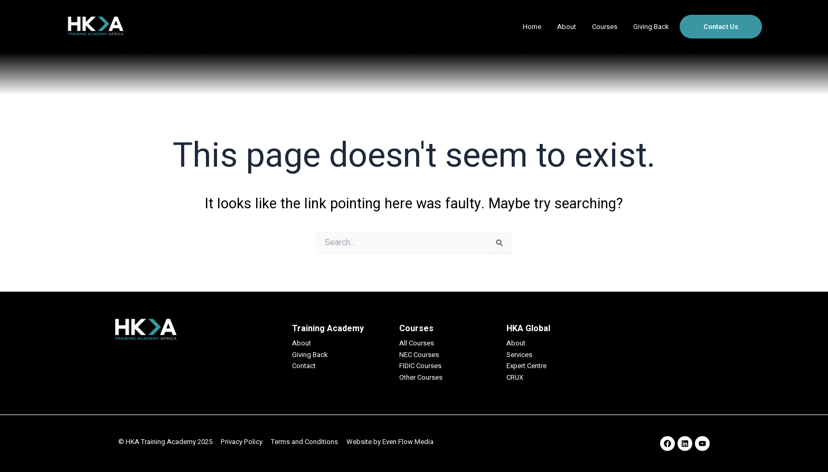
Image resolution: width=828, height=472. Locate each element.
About (566, 27)
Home (532, 27)
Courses (604, 27)
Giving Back (651, 27)
